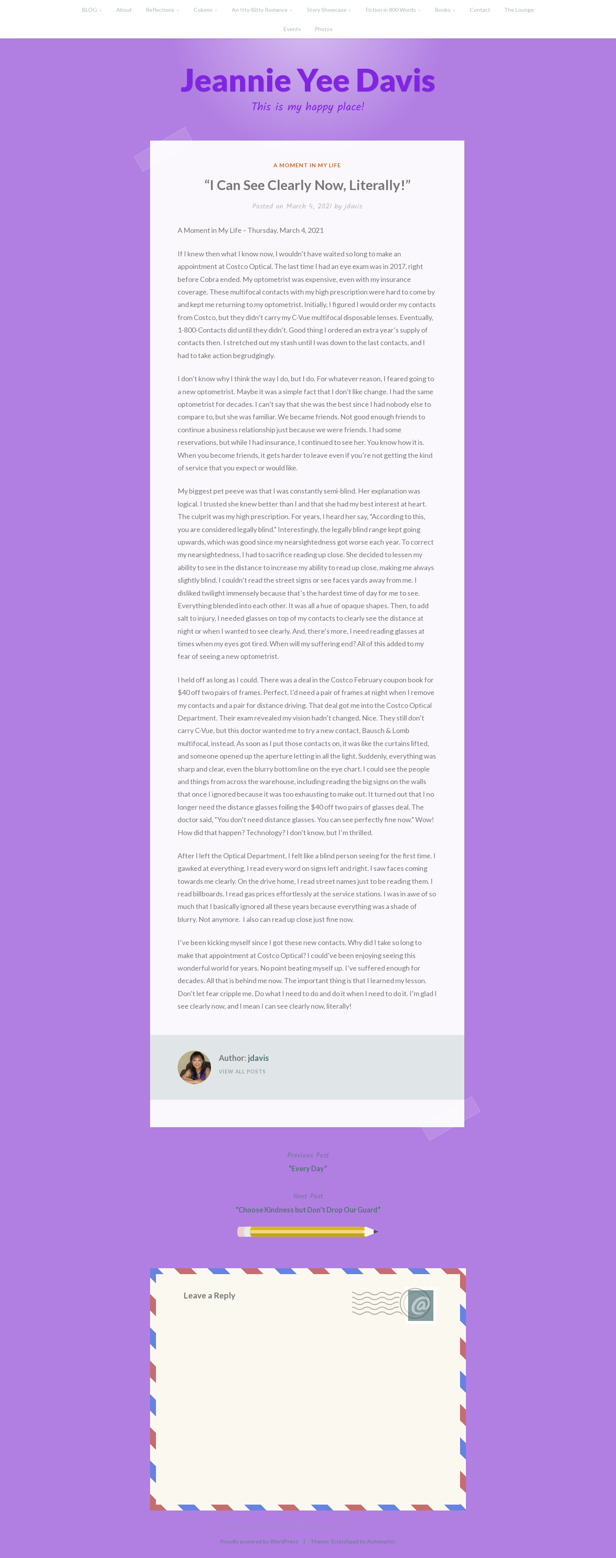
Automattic (381, 1541)
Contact (480, 9)
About (124, 9)
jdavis (353, 206)
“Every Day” (308, 1161)
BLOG (89, 9)
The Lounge (519, 9)
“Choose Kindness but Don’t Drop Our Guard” (308, 1202)
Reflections (160, 9)
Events (292, 29)
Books (443, 9)
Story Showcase (326, 9)
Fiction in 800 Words (391, 9)
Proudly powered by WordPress (259, 1541)
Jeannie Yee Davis (308, 79)
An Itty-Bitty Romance (260, 9)
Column (203, 9)
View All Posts (242, 1071)
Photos (324, 29)
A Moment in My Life (307, 165)
